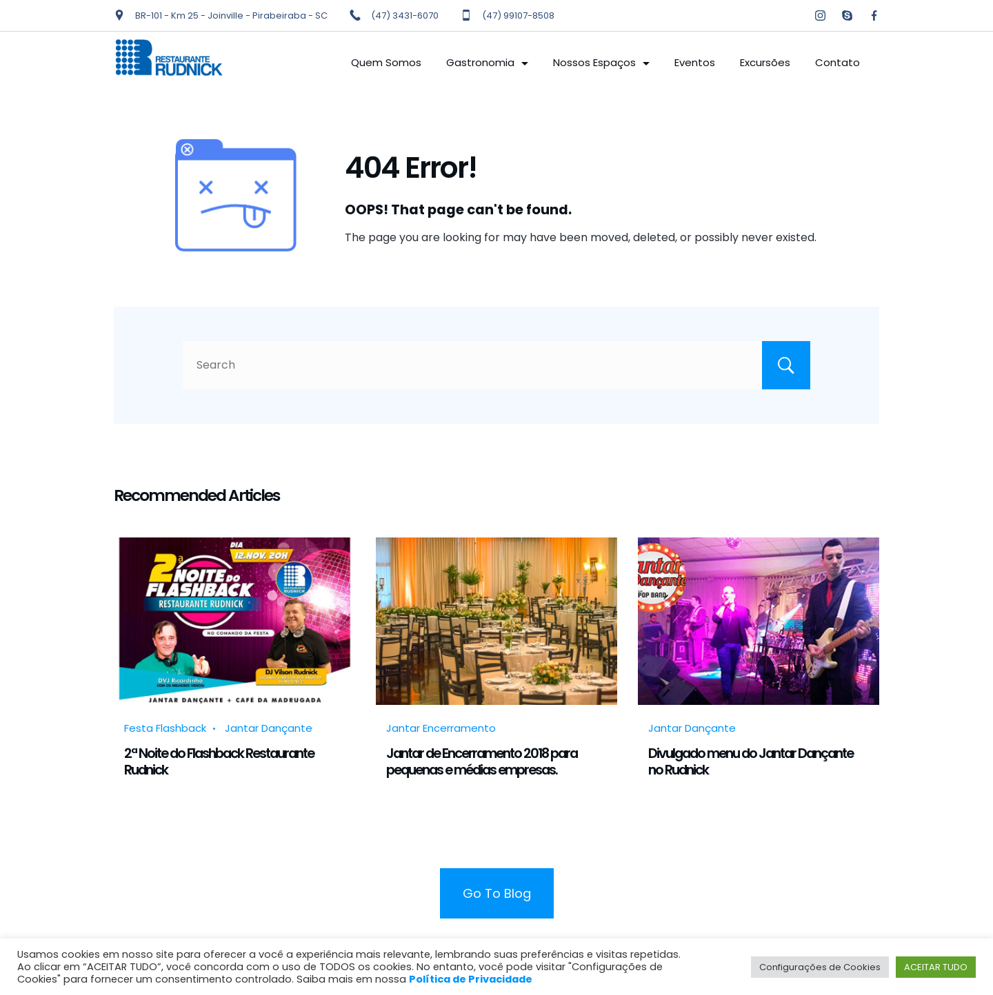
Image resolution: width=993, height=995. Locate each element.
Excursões (765, 62)
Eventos (694, 62)
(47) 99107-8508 (518, 15)
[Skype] (847, 15)
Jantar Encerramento (441, 728)
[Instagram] (820, 15)
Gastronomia (487, 62)
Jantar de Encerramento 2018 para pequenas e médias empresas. (481, 761)
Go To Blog (497, 893)
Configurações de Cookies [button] (820, 967)
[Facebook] (874, 15)
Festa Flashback (165, 728)
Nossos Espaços (601, 62)
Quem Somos (386, 62)
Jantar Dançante (268, 728)
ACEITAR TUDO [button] (935, 967)
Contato (837, 62)
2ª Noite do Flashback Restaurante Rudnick (219, 761)
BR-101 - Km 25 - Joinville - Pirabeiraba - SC (231, 15)
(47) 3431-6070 (405, 15)
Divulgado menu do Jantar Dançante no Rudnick (750, 761)
